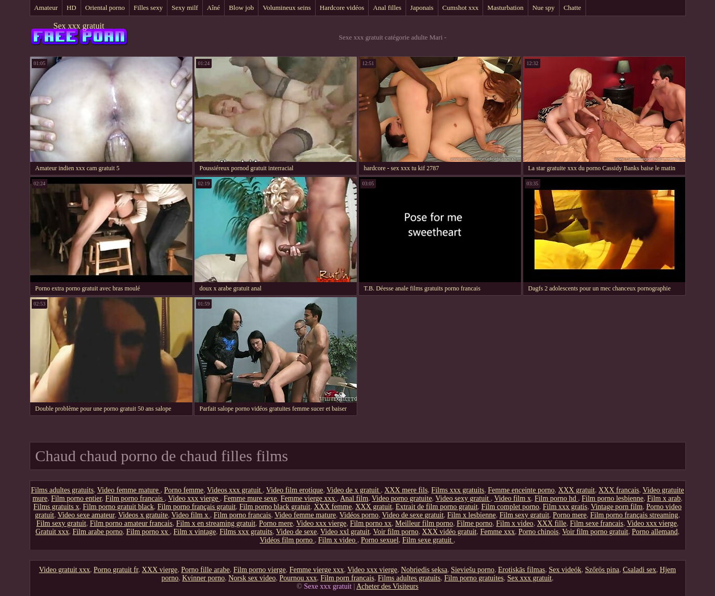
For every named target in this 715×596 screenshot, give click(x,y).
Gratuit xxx (52, 532)
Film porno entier (76, 498)
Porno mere (570, 515)
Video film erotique (294, 490)
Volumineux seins (287, 7)
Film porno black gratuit (274, 507)
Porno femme (183, 490)
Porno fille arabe (205, 570)
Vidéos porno (359, 515)
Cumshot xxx (461, 7)
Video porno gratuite (402, 498)
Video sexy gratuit (462, 498)
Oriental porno (105, 7)
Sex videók (565, 570)
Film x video (515, 523)
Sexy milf (185, 7)
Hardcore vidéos (342, 7)
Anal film (354, 498)
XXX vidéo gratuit (449, 532)
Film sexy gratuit (524, 515)
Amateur (46, 7)
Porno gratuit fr (116, 570)
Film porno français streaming (634, 515)
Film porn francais (347, 578)
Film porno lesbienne (613, 498)
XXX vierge (160, 570)
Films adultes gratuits (62, 490)
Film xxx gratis (565, 507)
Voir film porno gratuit (595, 532)
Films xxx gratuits (457, 490)
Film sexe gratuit (427, 540)
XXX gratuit (576, 490)
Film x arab (664, 498)
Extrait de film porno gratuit (437, 507)
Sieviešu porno (473, 570)
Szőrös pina (602, 570)
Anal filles (387, 7)
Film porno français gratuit (197, 507)
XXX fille (551, 523)
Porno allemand (655, 532)
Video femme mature (129, 490)
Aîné (213, 7)
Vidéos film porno (287, 540)
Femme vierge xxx (309, 498)
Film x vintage (194, 532)
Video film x (512, 498)
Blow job (241, 7)
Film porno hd (556, 498)
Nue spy (543, 7)
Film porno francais (135, 498)
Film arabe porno (97, 532)
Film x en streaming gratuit (215, 523)
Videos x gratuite (143, 515)
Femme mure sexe (250, 498)
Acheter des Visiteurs (387, 586)
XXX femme (333, 507)
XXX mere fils (405, 490)
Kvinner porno (203, 578)
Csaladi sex (639, 570)
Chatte (572, 7)
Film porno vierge (259, 570)
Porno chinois (538, 532)
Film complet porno (510, 507)
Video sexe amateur (86, 515)
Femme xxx (497, 532)
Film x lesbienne (471, 515)
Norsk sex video (252, 578)
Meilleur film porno (424, 523)
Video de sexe (296, 532)
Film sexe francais (596, 523)
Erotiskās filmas (521, 570)
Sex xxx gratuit (79, 25)
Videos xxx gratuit (235, 490)
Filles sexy (148, 7)
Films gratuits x (56, 507)
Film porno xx (371, 523)
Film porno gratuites (473, 578)
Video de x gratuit (354, 490)
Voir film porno (396, 532)
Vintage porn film (616, 507)
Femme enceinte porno (521, 490)
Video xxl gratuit (345, 532)
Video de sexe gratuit (413, 515)
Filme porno (474, 523)
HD (71, 7)
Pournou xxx (298, 578)
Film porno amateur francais (131, 523)
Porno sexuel (380, 540)
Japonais (422, 7)
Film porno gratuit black (118, 507)
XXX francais (619, 490)
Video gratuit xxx (64, 570)
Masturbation (505, 7)
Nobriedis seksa (424, 570)
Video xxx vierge (194, 498)
